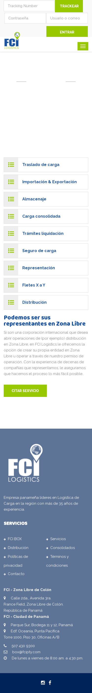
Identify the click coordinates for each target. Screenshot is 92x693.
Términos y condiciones (57, 562)
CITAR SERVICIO (25, 391)
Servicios (58, 540)
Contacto (16, 575)
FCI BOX (15, 540)
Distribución (18, 549)
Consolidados (62, 549)
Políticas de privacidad (16, 562)
